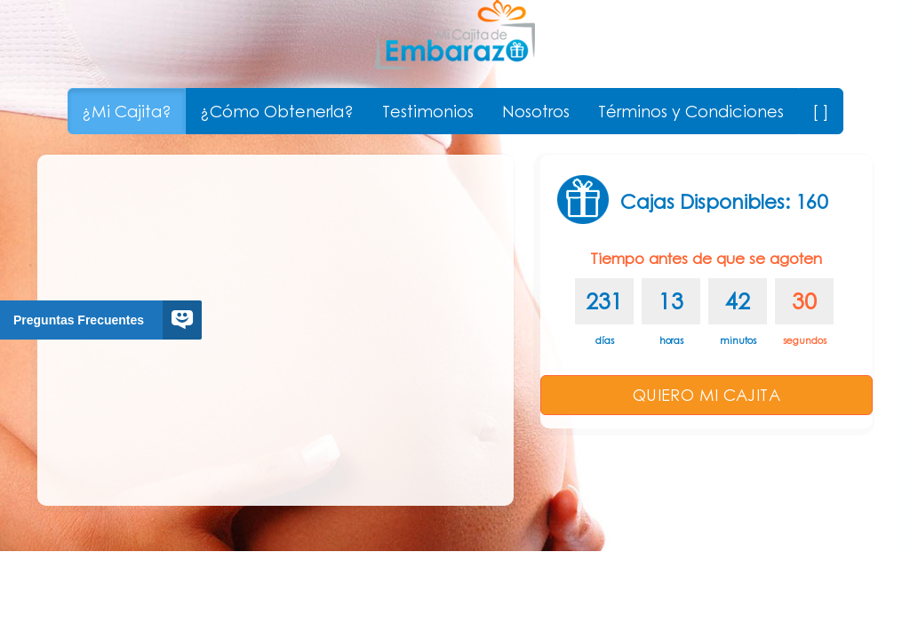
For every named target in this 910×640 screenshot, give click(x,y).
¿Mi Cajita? (127, 111)
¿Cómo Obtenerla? (277, 111)
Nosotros (536, 111)
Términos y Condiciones (691, 111)
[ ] (820, 111)
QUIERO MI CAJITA (706, 394)
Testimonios (428, 111)
